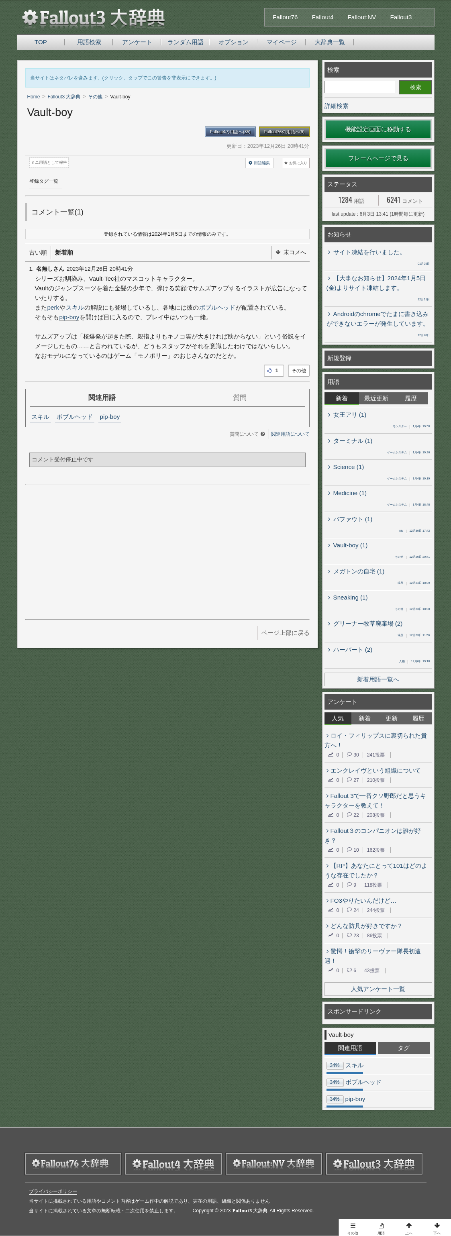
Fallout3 (401, 17)
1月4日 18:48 (408, 505)
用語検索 (89, 42)
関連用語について (290, 434)
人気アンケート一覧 (378, 988)
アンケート (137, 42)
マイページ (282, 42)
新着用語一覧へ (378, 679)
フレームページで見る (378, 158)
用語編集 (259, 163)
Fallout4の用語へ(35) (230, 131)
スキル (75, 307)
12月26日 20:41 (412, 557)
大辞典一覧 (330, 42)
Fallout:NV (362, 17)
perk (53, 307)
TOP (41, 42)
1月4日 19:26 (408, 453)
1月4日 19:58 (411, 426)
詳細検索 (336, 105)
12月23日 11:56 (414, 635)
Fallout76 (285, 17)
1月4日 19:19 (408, 479)
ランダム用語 (185, 42)
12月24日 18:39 (414, 583)
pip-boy (69, 317)
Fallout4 (323, 17)
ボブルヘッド (217, 307)
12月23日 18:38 (412, 609)
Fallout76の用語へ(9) (284, 131)
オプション (233, 42)
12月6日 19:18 (414, 661)
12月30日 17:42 (414, 531)
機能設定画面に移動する (378, 129)
